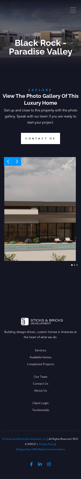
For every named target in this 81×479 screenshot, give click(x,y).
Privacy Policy (47, 444)
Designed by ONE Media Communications (40, 449)
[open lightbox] (40, 209)
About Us (40, 390)
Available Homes (41, 357)
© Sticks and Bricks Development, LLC (25, 439)
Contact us (38, 138)
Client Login (40, 403)
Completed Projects (40, 364)
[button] (8, 161)
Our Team (40, 376)
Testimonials (40, 410)
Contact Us (40, 383)
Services (40, 350)
